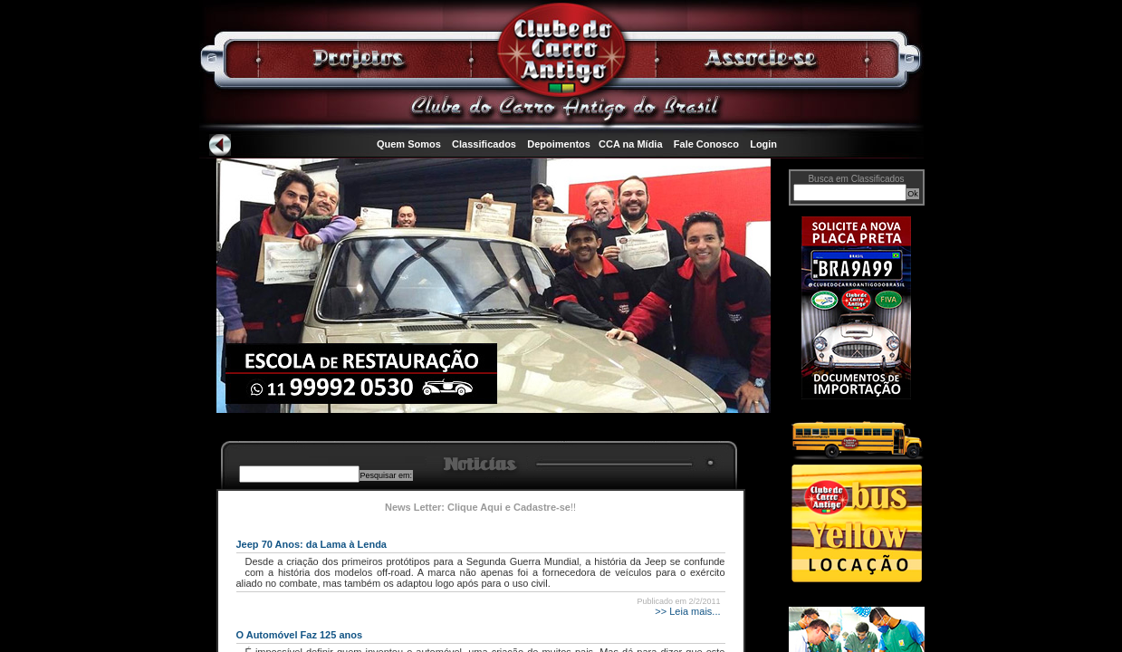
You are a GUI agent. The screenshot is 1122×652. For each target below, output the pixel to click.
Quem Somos (409, 144)
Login (763, 144)
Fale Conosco (706, 144)
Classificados (484, 144)
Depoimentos (558, 144)
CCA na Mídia (631, 144)
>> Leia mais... (686, 611)
